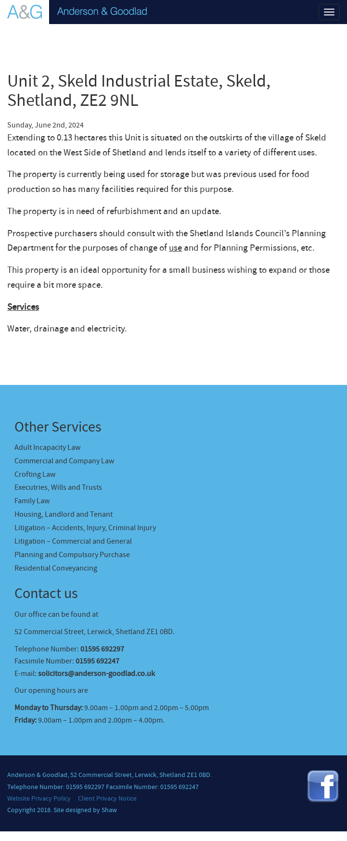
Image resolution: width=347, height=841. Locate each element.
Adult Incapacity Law (47, 447)
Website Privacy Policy (39, 798)
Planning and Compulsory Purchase (72, 555)
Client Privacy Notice (107, 798)
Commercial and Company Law (64, 461)
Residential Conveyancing (55, 568)
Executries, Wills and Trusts (58, 487)
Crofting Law (34, 474)
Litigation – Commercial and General (73, 541)
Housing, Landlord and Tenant (63, 514)
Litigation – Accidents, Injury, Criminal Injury (85, 528)
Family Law (32, 501)
